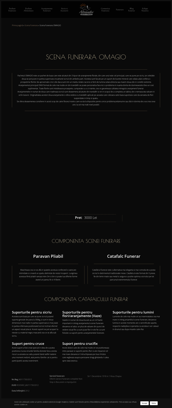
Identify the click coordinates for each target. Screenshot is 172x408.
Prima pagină (17, 25)
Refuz (154, 403)
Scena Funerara (31, 25)
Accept (144, 403)
